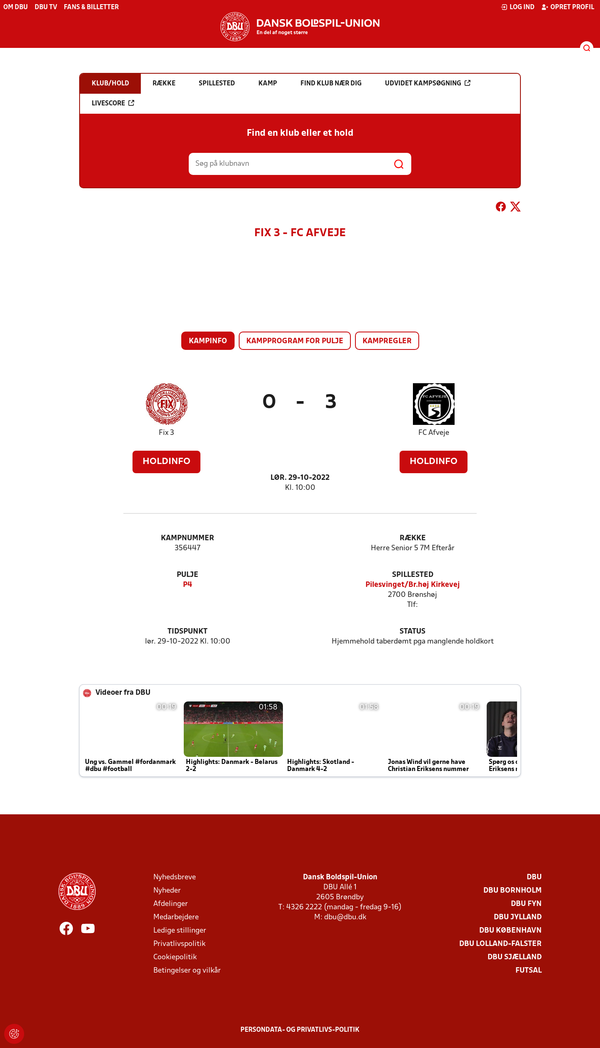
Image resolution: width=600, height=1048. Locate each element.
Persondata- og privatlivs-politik (300, 1030)
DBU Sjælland (515, 957)
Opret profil (567, 7)
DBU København (510, 930)
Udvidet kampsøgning (427, 83)
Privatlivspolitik (179, 944)
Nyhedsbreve (174, 877)
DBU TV (46, 7)
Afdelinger (170, 904)
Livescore (113, 103)
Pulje (187, 575)
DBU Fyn (526, 904)
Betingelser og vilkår (187, 970)
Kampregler (387, 341)
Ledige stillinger (179, 930)
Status (412, 631)
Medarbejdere (176, 917)
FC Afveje (433, 433)
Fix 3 (166, 433)
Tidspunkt (188, 631)
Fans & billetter (91, 7)
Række (413, 538)
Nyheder (167, 890)
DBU (534, 877)
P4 (187, 585)
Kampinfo (208, 341)
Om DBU (15, 7)
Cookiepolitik (175, 957)
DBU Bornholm (512, 890)
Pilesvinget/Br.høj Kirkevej (412, 585)
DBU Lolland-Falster (500, 944)
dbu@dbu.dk (345, 917)
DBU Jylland (518, 917)
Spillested (412, 575)
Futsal (528, 970)
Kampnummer (187, 538)
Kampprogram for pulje (294, 341)
